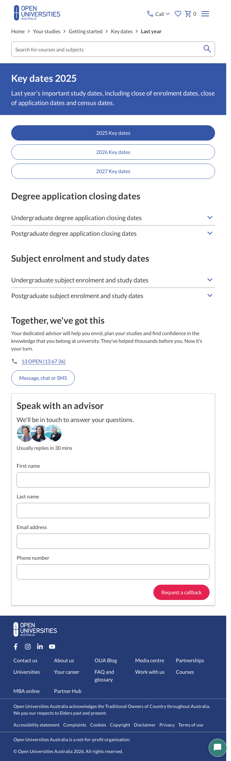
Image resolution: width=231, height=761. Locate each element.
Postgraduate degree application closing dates (113, 233)
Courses (185, 672)
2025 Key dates (113, 133)
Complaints (74, 724)
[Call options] (158, 13)
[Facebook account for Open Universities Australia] (16, 647)
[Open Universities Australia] (37, 18)
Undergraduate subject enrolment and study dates (113, 280)
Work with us (150, 672)
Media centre (150, 660)
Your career (66, 672)
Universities (26, 672)
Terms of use (190, 724)
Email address (32, 527)
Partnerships (190, 660)
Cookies (98, 724)
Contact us (25, 660)
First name (28, 466)
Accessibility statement (36, 724)
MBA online (26, 691)
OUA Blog (106, 660)
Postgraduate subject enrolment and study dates (113, 295)
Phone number (33, 558)
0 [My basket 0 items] (190, 14)
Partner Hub (67, 691)
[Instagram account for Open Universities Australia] (28, 647)
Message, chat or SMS (43, 378)
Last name (28, 496)
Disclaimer (145, 724)
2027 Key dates (113, 171)
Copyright (120, 724)
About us (64, 660)
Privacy (166, 724)
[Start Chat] (218, 748)
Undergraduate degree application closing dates (113, 217)
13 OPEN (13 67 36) (43, 361)
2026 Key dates (113, 152)
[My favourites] (177, 13)
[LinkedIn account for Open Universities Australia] (40, 647)
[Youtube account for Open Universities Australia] (52, 647)
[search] (207, 49)
